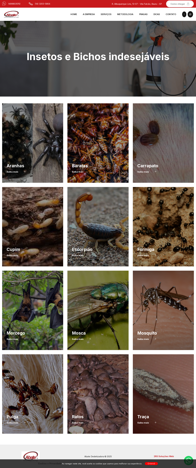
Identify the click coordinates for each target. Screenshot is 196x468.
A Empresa (89, 14)
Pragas (143, 14)
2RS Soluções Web (164, 456)
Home (74, 14)
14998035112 (14, 3)
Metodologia (125, 14)
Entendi (151, 463)
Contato (171, 14)
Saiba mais (16, 172)
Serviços (106, 14)
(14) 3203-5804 (42, 3)
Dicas (157, 14)
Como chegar (180, 4)
